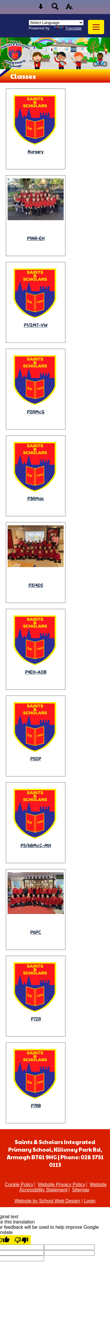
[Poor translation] (21, 1240)
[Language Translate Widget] (56, 22)
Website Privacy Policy (61, 1184)
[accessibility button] (69, 8)
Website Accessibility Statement (63, 1187)
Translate (67, 28)
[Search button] (55, 8)
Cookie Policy (19, 1184)
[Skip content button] (40, 8)
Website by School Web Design (47, 1200)
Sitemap (80, 1189)
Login (89, 1200)
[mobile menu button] (96, 27)
